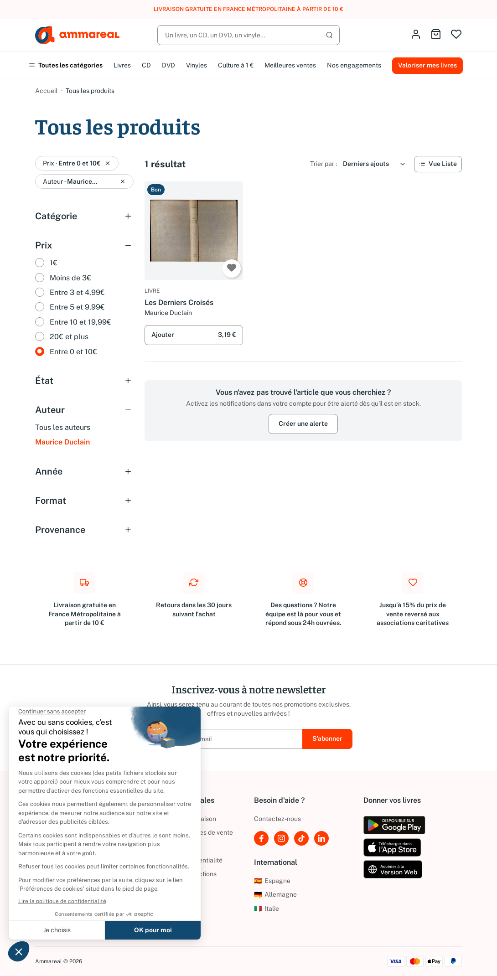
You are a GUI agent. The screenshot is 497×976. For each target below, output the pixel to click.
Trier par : (323, 163)
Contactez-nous (277, 818)
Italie (266, 908)
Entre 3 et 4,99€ (77, 292)
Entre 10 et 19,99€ (80, 322)
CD (146, 65)
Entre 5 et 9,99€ (77, 307)
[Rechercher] (248, 35)
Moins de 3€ (70, 278)
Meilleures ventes (290, 65)
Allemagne (275, 894)
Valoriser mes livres (427, 65)
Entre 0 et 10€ (73, 351)
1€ (53, 262)
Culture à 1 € (236, 65)
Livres (122, 65)
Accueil (46, 90)
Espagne (272, 880)
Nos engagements (354, 65)
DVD (168, 65)
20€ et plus (69, 336)
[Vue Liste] (438, 164)
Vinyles (196, 65)
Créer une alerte (303, 423)
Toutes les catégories (66, 65)
